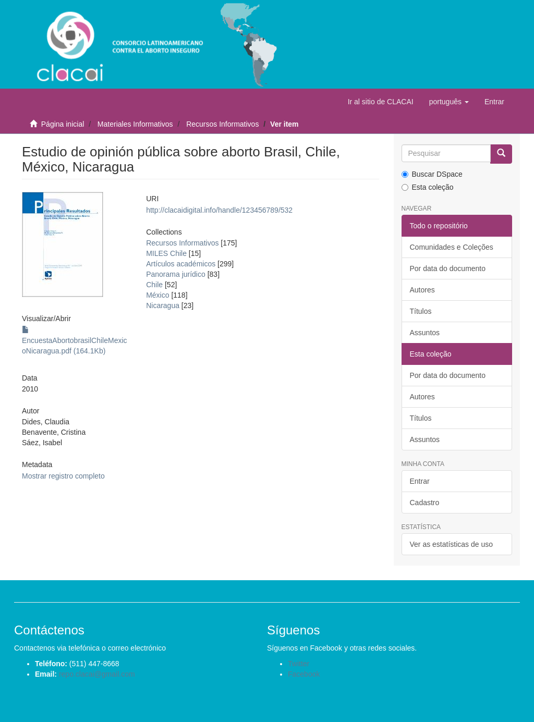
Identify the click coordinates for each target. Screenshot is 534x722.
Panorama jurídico (175, 274)
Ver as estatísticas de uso (451, 544)
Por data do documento (448, 268)
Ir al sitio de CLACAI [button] (381, 101)
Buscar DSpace (432, 174)
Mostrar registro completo (63, 476)
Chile (154, 284)
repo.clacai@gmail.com (97, 674)
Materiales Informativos (135, 124)
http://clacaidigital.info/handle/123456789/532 (219, 210)
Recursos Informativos (222, 124)
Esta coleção (428, 187)
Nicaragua (162, 305)
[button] (449, 102)
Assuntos (425, 332)
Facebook (304, 674)
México (157, 295)
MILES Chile (166, 253)
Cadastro (425, 502)
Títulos (421, 311)
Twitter (298, 663)
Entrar (420, 481)
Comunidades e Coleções (451, 247)
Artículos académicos (180, 264)
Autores (422, 290)
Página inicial (62, 124)
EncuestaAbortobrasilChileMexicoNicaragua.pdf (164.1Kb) (74, 340)
